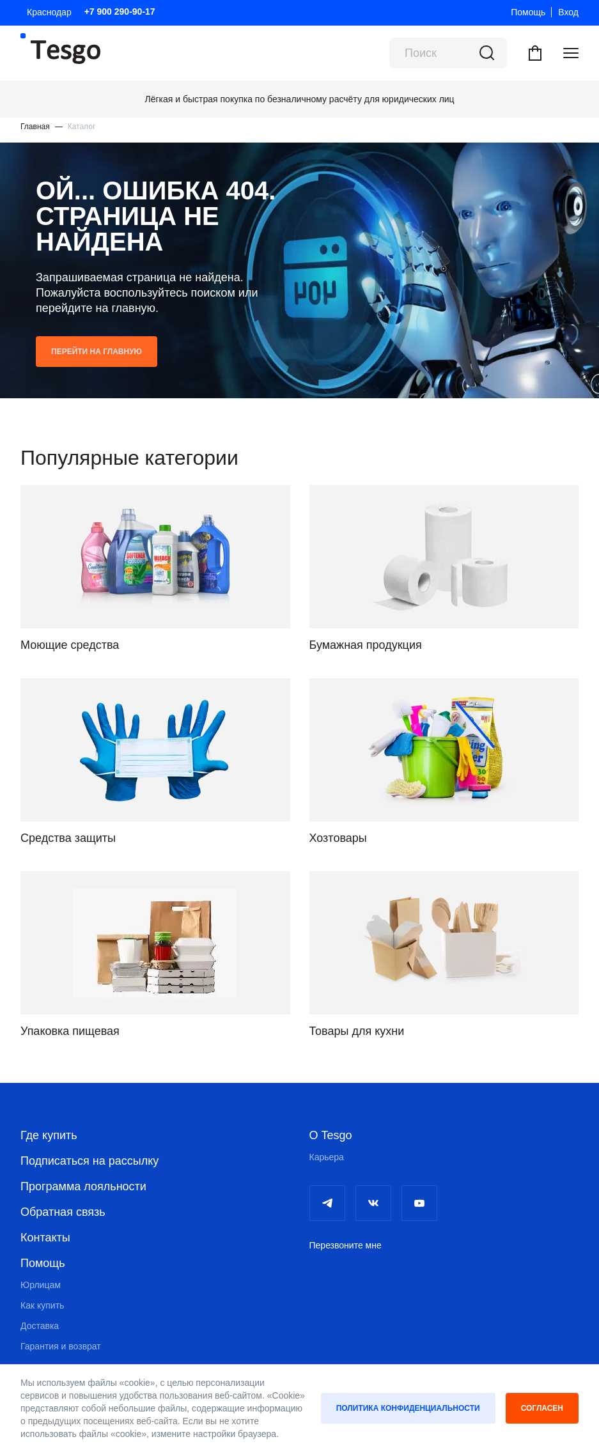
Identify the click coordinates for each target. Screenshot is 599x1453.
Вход (568, 12)
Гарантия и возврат (60, 1346)
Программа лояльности (83, 1186)
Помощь (528, 12)
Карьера (326, 1157)
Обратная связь (62, 1212)
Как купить (42, 1305)
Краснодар (49, 12)
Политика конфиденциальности (408, 1408)
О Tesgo (330, 1135)
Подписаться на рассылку (89, 1160)
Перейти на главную (96, 351)
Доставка (39, 1326)
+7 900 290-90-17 (119, 11)
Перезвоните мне (345, 1245)
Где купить (48, 1135)
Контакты (45, 1237)
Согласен (542, 1408)
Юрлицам (40, 1285)
